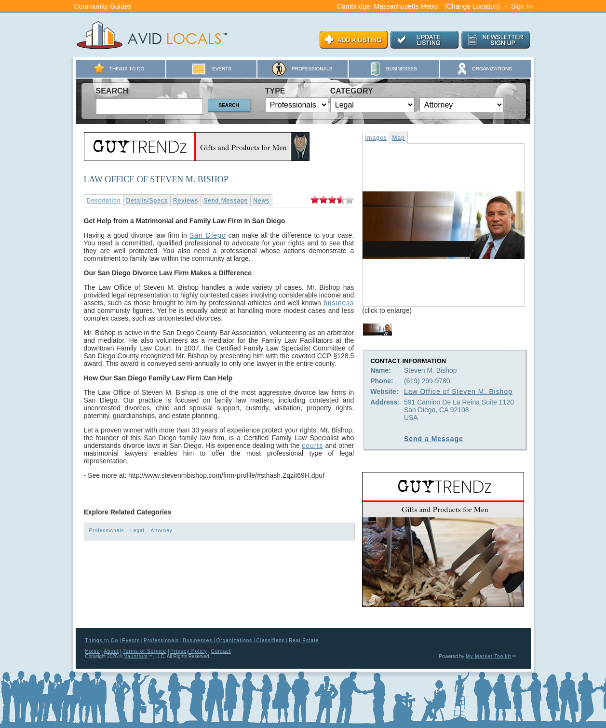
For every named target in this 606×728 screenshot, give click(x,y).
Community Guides (103, 6)
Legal (137, 530)
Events (131, 640)
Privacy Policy (188, 651)
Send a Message (433, 439)
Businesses (197, 640)
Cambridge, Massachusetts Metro (387, 6)
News (261, 200)
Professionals (106, 530)
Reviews (185, 200)
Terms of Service (144, 651)
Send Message (225, 200)
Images (376, 138)
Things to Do (102, 640)
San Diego (207, 235)
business (338, 303)
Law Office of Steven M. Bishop (458, 391)
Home (92, 651)
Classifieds (270, 640)
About (111, 651)
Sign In (521, 6)
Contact (221, 651)
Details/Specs (147, 200)
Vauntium (136, 656)
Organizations (234, 640)
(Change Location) (472, 6)
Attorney (162, 530)
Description (104, 200)
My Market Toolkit (489, 656)
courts (312, 445)
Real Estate (304, 640)
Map (398, 138)
